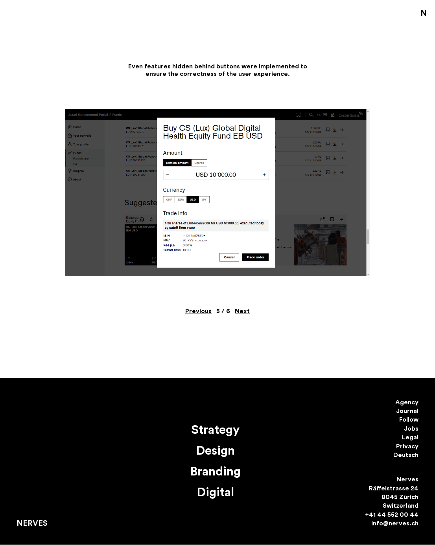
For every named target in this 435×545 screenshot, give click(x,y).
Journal (407, 411)
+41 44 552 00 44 (391, 515)
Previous (198, 311)
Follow (408, 420)
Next (242, 311)
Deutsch (405, 455)
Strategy (215, 430)
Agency (406, 402)
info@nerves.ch (394, 523)
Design (215, 451)
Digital (215, 492)
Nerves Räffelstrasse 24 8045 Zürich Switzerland (393, 492)
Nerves (32, 523)
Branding (215, 472)
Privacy (407, 446)
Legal (410, 437)
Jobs (411, 429)
